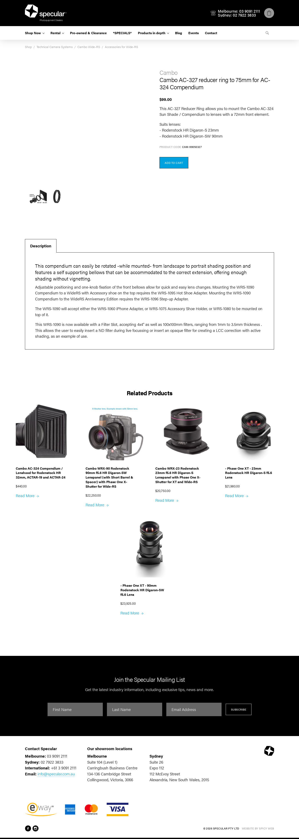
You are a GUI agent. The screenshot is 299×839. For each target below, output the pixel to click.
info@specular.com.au (56, 774)
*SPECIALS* (122, 32)
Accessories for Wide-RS (121, 47)
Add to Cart (174, 163)
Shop (28, 47)
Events (193, 32)
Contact (211, 32)
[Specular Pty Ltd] (45, 13)
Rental (55, 32)
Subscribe (238, 709)
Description (40, 246)
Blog (178, 32)
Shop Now (33, 32)
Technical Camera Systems (55, 47)
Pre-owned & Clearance (88, 32)
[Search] (267, 33)
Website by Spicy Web (258, 828)
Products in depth (151, 32)
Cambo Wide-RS (88, 47)
